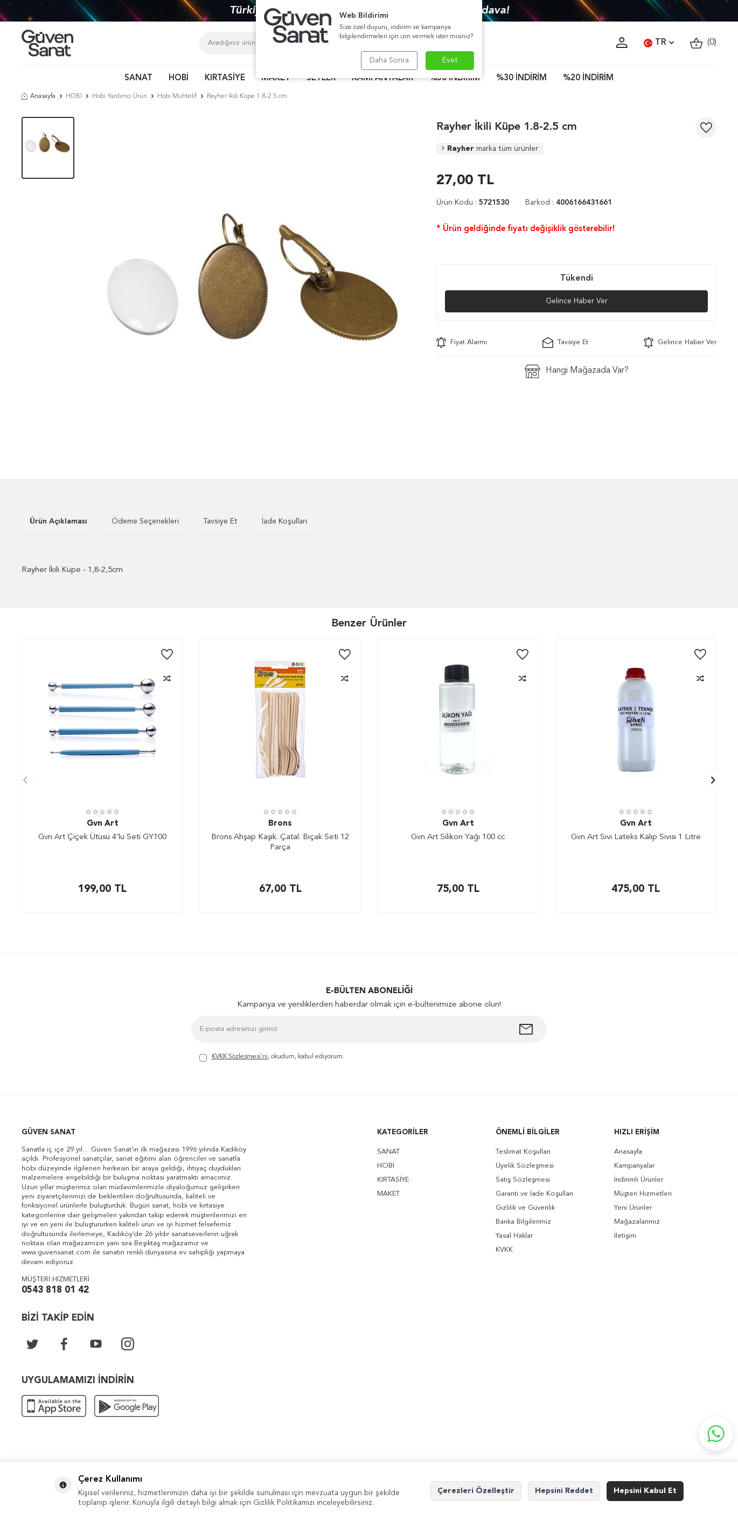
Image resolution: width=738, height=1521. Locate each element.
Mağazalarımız (637, 1221)
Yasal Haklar (514, 1235)
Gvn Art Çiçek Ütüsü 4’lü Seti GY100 (102, 837)
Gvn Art (103, 824)
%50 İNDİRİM (454, 78)
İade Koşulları (284, 521)
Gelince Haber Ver (577, 301)
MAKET (275, 78)
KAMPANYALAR (382, 78)
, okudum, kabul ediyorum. (271, 1057)
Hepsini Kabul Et (645, 1491)
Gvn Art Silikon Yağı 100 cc (458, 837)
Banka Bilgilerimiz (523, 1221)
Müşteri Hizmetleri (643, 1193)
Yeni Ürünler (633, 1207)
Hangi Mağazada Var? (577, 371)
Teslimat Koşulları (523, 1151)
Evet (450, 60)
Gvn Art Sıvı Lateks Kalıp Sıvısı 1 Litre (636, 837)
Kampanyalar (634, 1165)
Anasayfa (38, 96)
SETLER (321, 78)
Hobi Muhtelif (177, 96)
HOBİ (179, 78)
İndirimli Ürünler (638, 1179)
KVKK (504, 1249)
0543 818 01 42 (55, 1290)
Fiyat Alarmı (461, 342)
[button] (22, 780)
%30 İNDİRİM (521, 78)
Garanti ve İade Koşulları (534, 1193)
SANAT (138, 78)
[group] (255, 281)
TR (659, 43)
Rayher (490, 148)
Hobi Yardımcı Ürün (119, 96)
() (703, 42)
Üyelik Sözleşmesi (525, 1165)
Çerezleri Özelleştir (475, 1491)
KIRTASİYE (225, 78)
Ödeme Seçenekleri (145, 521)
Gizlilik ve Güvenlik (525, 1207)
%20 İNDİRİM (588, 78)
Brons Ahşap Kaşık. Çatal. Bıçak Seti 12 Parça (280, 842)
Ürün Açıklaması (58, 521)
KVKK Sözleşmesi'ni (240, 1056)
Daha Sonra (389, 60)
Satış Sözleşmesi (523, 1179)
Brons (280, 824)
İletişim (625, 1235)
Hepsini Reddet (564, 1491)
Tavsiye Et (565, 342)
